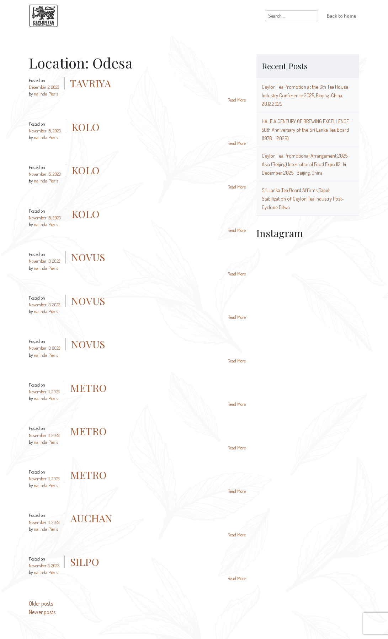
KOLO (85, 126)
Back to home (341, 15)
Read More (237, 100)
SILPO (84, 561)
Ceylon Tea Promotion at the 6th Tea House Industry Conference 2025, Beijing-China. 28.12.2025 (305, 95)
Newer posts (42, 612)
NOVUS (88, 257)
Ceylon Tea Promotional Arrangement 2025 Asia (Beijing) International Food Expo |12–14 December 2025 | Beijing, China (304, 164)
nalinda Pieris (46, 94)
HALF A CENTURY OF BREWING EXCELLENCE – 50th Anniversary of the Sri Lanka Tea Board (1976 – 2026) (307, 129)
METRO (88, 387)
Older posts (41, 603)
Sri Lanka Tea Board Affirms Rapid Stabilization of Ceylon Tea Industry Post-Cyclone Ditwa (303, 198)
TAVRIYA (90, 83)
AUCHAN (91, 518)
